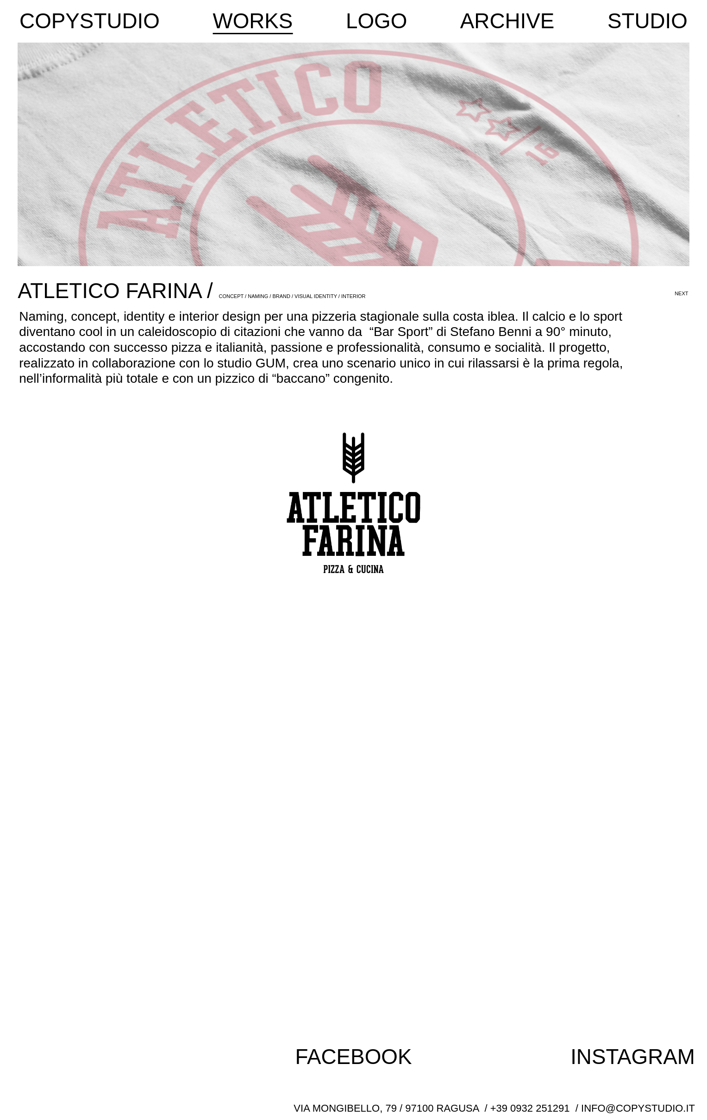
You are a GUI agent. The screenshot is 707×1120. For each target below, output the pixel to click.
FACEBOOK (353, 1057)
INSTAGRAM (632, 1057)
